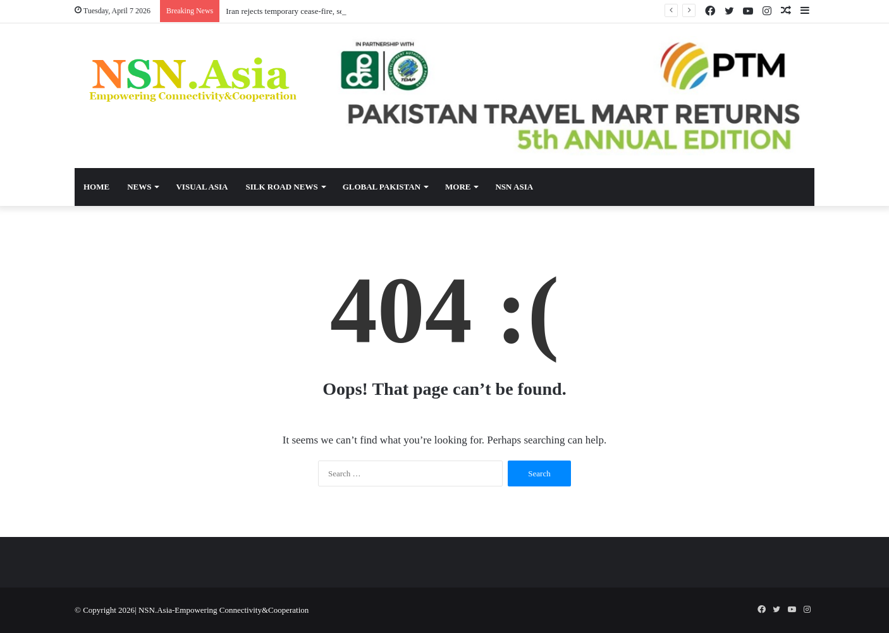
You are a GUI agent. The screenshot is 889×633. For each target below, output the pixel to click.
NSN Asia (514, 186)
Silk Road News (281, 186)
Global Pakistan (381, 186)
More (457, 186)
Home (96, 186)
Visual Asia (202, 186)
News (139, 186)
